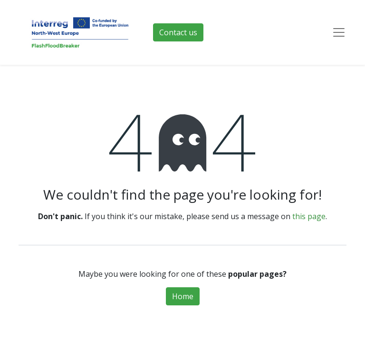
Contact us (178, 32)
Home (182, 296)
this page (309, 216)
